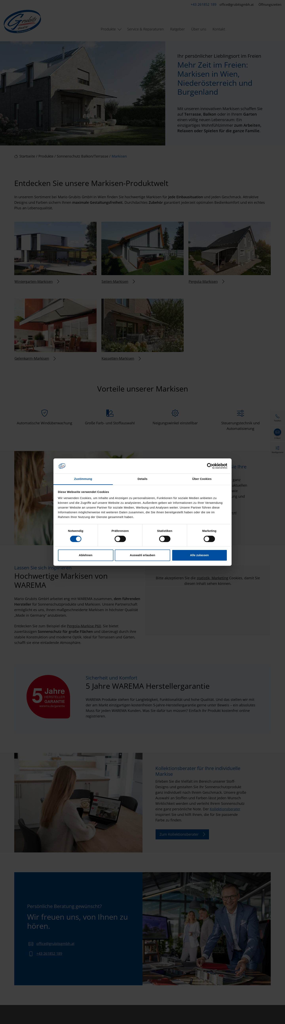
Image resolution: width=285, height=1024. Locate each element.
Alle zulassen (199, 555)
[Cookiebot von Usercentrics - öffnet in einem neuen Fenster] (210, 466)
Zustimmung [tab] (83, 479)
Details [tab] (142, 479)
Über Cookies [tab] (202, 479)
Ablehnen (85, 555)
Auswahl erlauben (142, 555)
